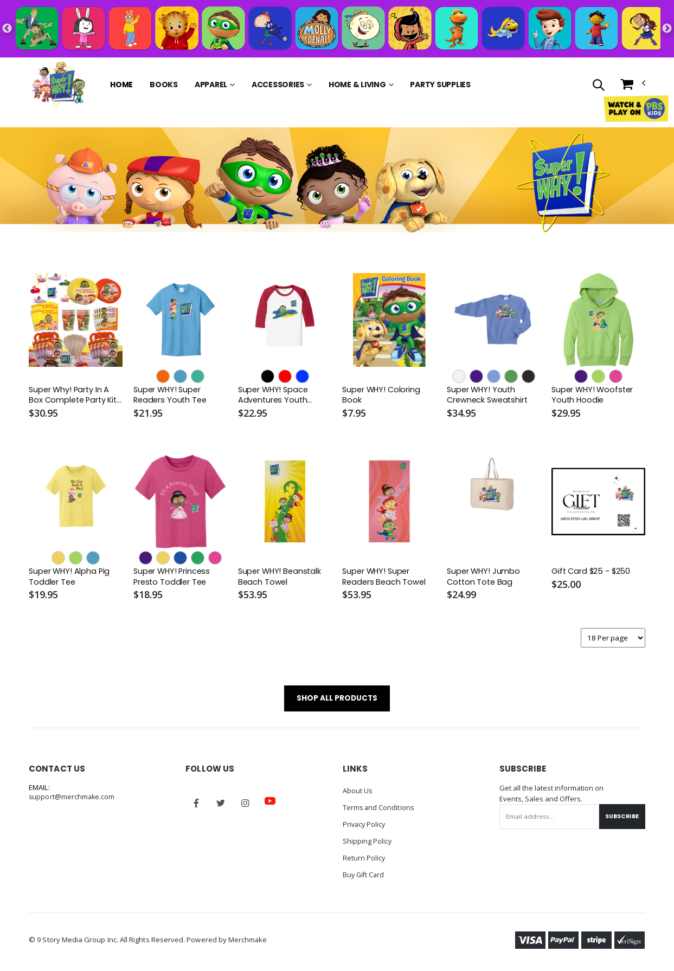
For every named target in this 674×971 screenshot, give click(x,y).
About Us (358, 793)
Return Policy (364, 858)
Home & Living (357, 84)
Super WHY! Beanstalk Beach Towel (281, 577)
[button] (598, 86)
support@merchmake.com (72, 800)
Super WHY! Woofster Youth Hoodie (594, 395)
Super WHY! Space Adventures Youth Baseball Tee (274, 396)
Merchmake (248, 939)
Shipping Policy (368, 842)
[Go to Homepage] (58, 84)
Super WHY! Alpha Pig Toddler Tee (70, 577)
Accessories (278, 84)
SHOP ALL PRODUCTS (337, 700)
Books (164, 84)
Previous (7, 28)
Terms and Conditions (379, 809)
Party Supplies (440, 84)
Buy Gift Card (365, 874)
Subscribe (621, 818)
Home (121, 84)
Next (667, 28)
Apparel (211, 84)
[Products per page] (612, 639)
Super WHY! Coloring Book (382, 395)
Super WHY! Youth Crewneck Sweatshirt (489, 395)
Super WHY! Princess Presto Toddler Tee (173, 577)
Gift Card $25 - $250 (592, 572)
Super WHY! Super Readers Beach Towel (385, 577)
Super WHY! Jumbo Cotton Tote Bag (484, 577)
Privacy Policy (365, 826)
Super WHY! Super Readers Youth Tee (171, 395)
